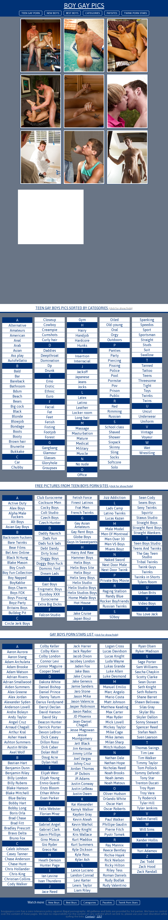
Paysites (112, 13)
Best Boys (72, 13)
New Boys (53, 13)
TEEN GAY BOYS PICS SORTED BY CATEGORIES (84, 308)
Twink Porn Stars (135, 13)
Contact (90, 916)
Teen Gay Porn (30, 13)
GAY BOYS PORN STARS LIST (84, 634)
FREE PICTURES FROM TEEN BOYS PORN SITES (84, 486)
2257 (99, 916)
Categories (92, 13)
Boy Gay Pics (84, 5)
